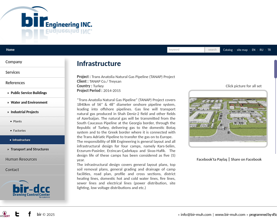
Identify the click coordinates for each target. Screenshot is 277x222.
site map (242, 50)
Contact (12, 169)
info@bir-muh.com (196, 214)
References (15, 82)
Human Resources (21, 159)
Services (13, 72)
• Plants (14, 121)
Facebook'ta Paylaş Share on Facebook (229, 159)
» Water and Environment (26, 102)
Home (10, 50)
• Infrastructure (18, 140)
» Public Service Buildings (26, 93)
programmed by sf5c (263, 214)
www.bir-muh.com (230, 214)
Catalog (227, 50)
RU (262, 50)
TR (269, 50)
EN (254, 50)
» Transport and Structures (27, 149)
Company (14, 61)
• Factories (16, 131)
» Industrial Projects (22, 112)
